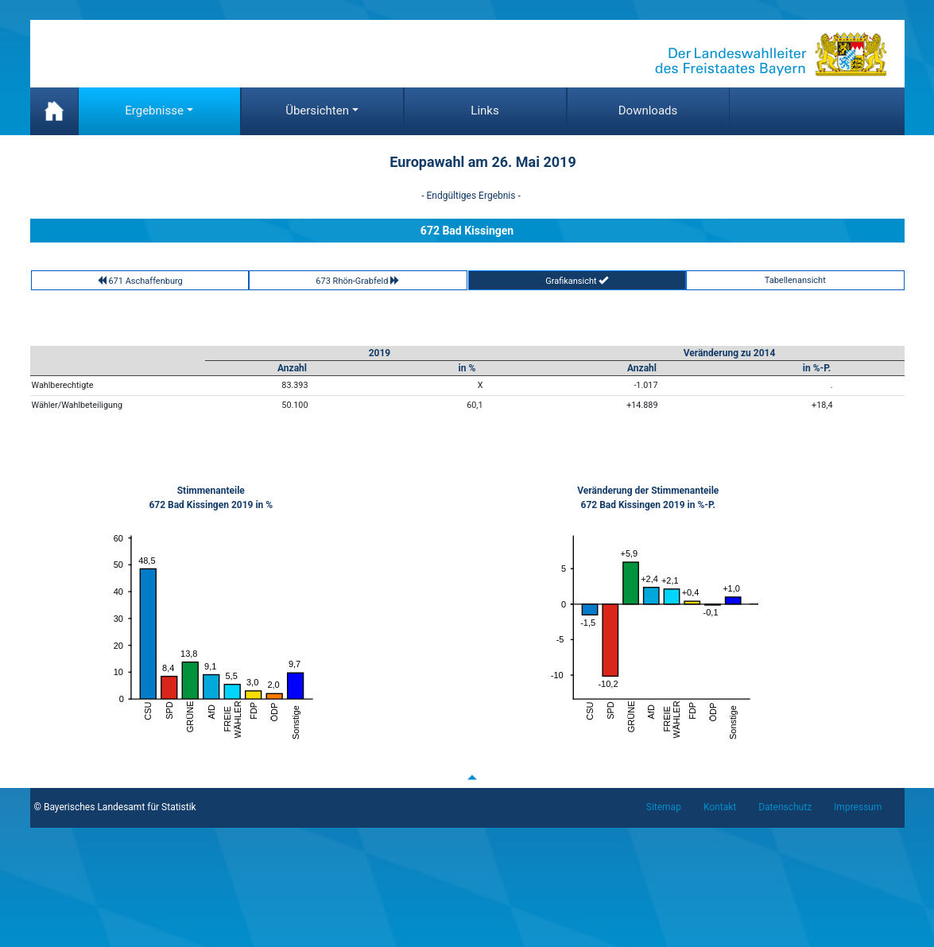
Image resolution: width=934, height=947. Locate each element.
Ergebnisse (154, 110)
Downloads (648, 110)
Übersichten (317, 110)
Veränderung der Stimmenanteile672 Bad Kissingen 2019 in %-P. (648, 497)
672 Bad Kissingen (467, 230)
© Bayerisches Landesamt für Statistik (115, 807)
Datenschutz (785, 807)
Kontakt (719, 807)
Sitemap (663, 807)
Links (484, 110)
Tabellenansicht (795, 280)
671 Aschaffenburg (140, 280)
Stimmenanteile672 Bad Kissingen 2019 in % (211, 497)
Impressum (858, 807)
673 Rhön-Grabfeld (358, 280)
